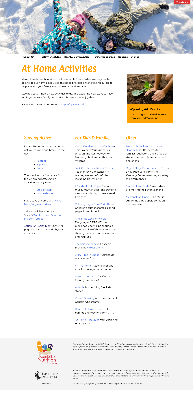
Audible (79, 287)
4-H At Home (83, 265)
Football (42, 160)
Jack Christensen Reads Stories (94, 168)
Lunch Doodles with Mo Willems (94, 146)
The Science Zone (86, 244)
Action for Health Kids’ (37, 226)
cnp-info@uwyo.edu (73, 104)
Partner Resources (104, 57)
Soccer (41, 168)
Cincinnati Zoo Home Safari (91, 218)
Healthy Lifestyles (50, 57)
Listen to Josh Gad (86, 276)
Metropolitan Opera (138, 197)
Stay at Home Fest (137, 186)
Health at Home (84, 309)
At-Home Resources (87, 319)
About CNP (29, 57)
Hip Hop (42, 164)
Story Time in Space (87, 254)
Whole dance (45, 193)
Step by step (44, 189)
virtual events (95, 247)
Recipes (123, 57)
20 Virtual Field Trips (87, 186)
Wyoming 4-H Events (145, 109)
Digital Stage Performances (142, 168)
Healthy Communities (77, 57)
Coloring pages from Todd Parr (93, 204)
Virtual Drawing (84, 298)
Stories (135, 57)
